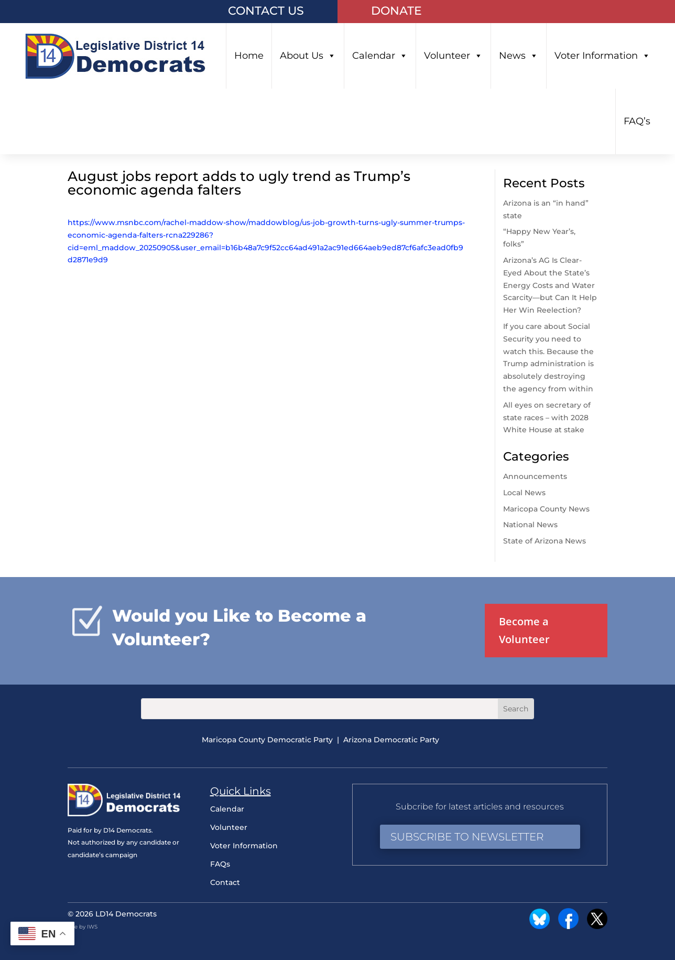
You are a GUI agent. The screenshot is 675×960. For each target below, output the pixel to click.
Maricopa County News (546, 509)
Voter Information (602, 56)
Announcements (535, 476)
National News (530, 524)
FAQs (220, 864)
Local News (524, 492)
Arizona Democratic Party (391, 739)
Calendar (380, 56)
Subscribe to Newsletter (466, 836)
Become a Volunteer (524, 630)
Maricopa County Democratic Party (267, 739)
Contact (225, 882)
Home (249, 55)
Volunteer (453, 56)
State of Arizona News (544, 541)
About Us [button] (308, 56)
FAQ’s (637, 121)
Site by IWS (82, 926)
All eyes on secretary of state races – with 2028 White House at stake (547, 417)
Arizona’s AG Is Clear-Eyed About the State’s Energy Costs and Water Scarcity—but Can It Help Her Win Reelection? (550, 285)
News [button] (518, 56)
